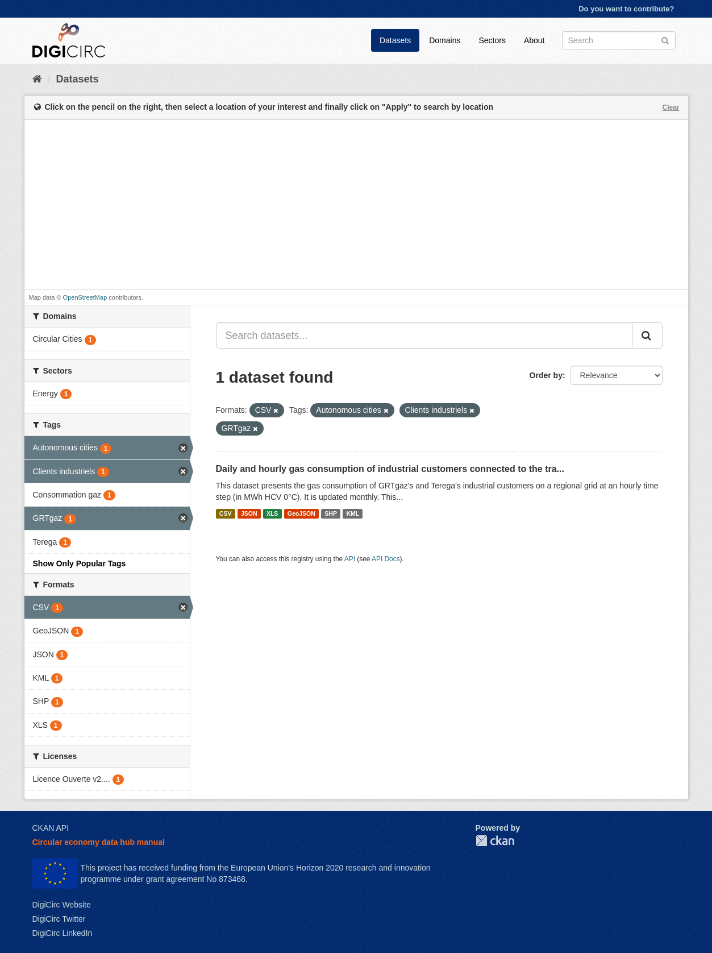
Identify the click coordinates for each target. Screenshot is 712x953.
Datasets (395, 40)
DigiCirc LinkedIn (62, 933)
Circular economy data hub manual (98, 842)
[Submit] (665, 39)
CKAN (495, 841)
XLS (272, 513)
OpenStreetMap (85, 297)
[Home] (37, 79)
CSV (225, 513)
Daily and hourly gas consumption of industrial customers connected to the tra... (390, 469)
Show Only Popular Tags (79, 563)
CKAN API (50, 827)
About (534, 40)
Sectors (491, 40)
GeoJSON (301, 513)
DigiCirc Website (61, 904)
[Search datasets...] (424, 335)
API (349, 559)
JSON (249, 513)
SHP (330, 513)
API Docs (386, 559)
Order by (546, 375)
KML (352, 513)
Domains (444, 40)
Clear (670, 107)
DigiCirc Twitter (59, 918)
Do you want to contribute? (626, 9)
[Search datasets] (619, 40)
